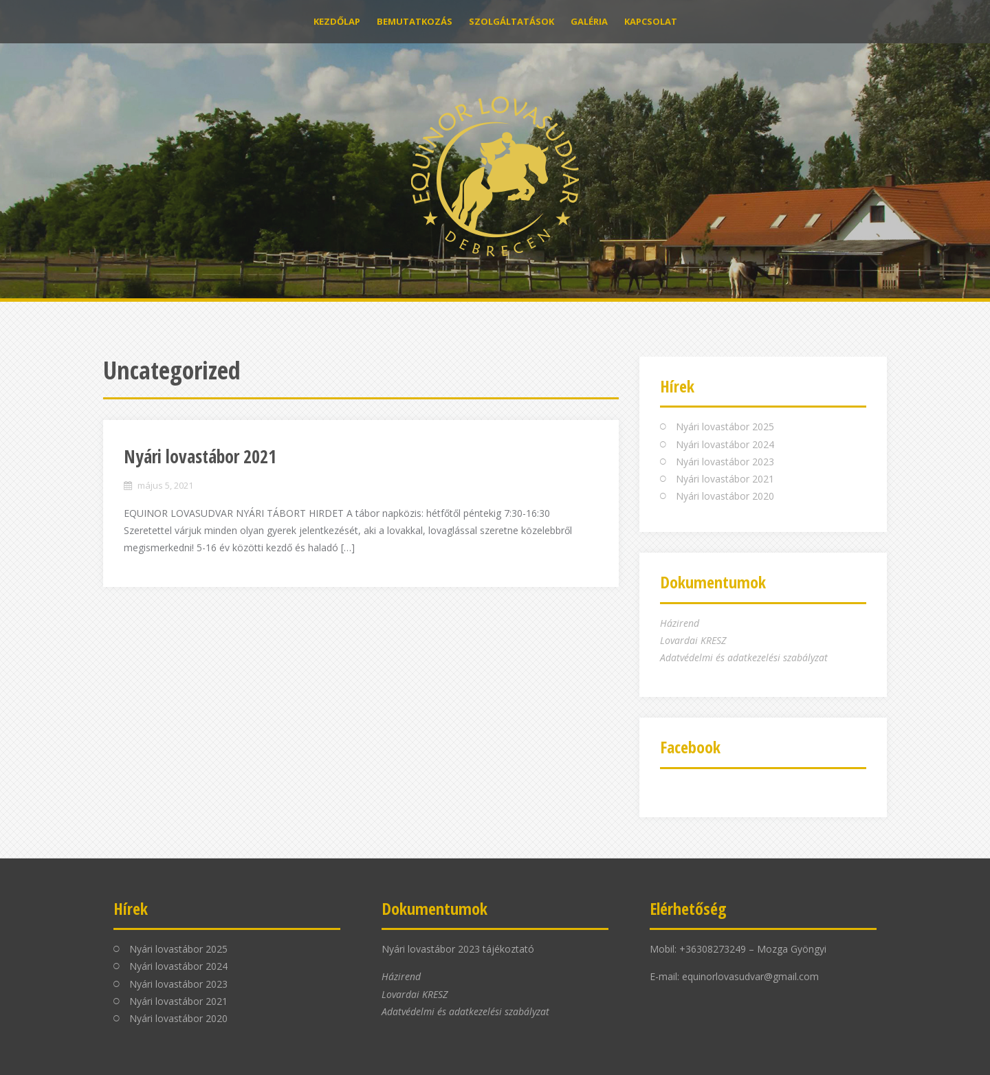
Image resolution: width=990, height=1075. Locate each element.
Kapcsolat (650, 21)
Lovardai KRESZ (693, 640)
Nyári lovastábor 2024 (725, 444)
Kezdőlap (337, 21)
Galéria (589, 21)
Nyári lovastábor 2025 (725, 426)
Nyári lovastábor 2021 (200, 456)
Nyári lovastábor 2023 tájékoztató (458, 948)
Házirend (679, 623)
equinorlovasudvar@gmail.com (750, 976)
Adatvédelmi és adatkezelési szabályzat (744, 657)
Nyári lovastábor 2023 (725, 461)
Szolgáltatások (511, 21)
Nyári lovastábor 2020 (725, 495)
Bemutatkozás (414, 21)
